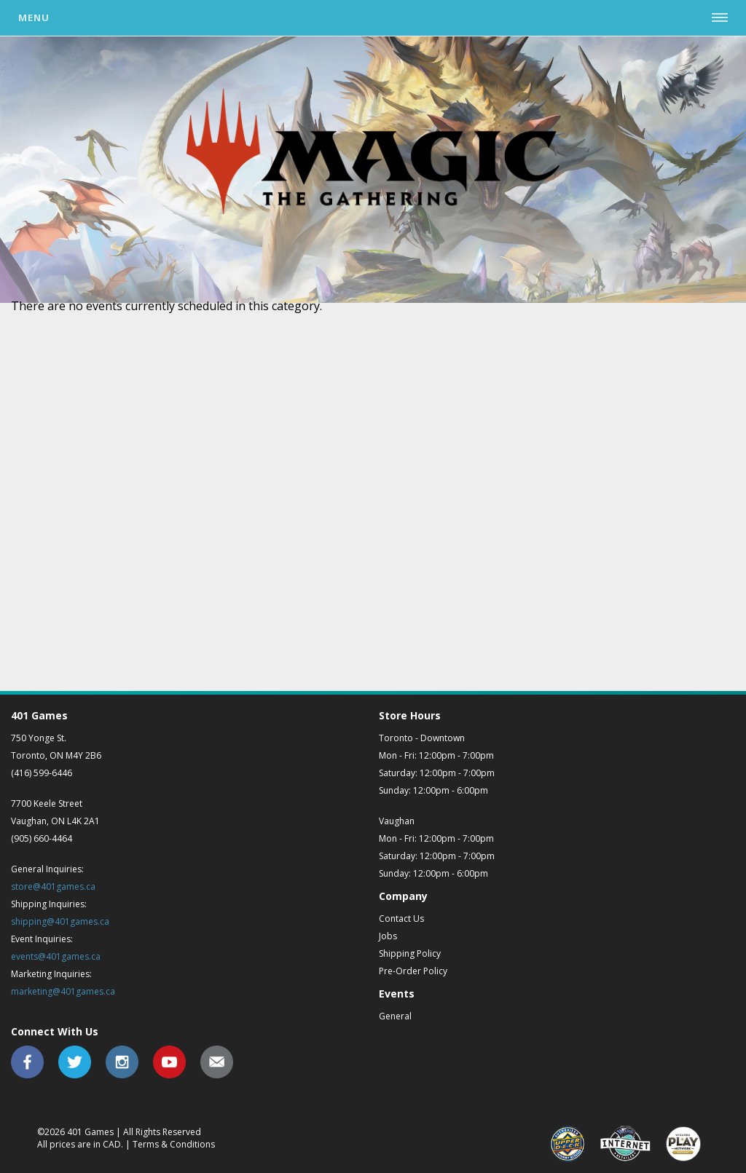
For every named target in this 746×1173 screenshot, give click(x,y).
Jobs (388, 936)
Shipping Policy (410, 953)
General (395, 1016)
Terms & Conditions (174, 1144)
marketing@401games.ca (63, 991)
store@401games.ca (53, 886)
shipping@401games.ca (60, 921)
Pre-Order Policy (413, 971)
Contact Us (401, 918)
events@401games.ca (56, 956)
